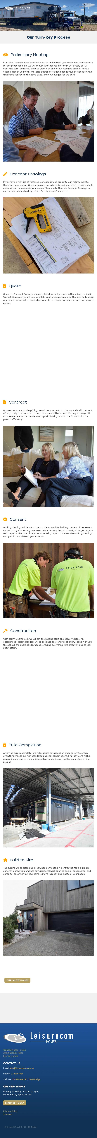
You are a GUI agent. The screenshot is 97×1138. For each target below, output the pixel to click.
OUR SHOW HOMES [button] (17, 980)
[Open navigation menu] (82, 8)
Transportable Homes (14, 1050)
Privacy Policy (10, 1111)
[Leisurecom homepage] (42, 8)
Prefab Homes (10, 1056)
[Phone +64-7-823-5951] (89, 8)
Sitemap (7, 1114)
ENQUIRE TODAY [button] (14, 1102)
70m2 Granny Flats (13, 1053)
